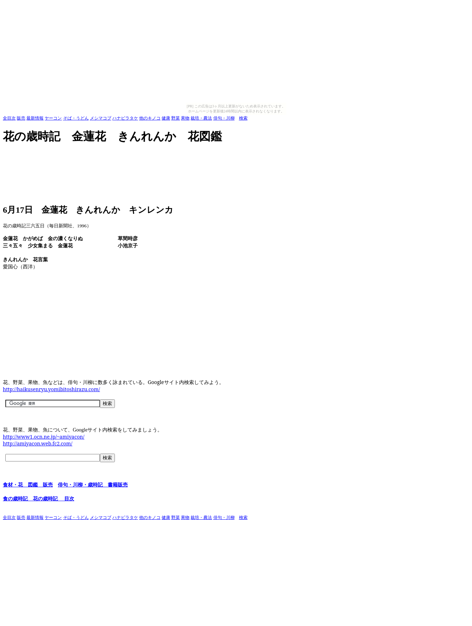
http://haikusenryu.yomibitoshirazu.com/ (51, 389)
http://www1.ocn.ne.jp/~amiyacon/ (44, 436)
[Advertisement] (133, 155)
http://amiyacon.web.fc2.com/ (37, 443)
